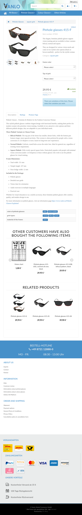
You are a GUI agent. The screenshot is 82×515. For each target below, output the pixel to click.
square (57, 215)
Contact (6, 370)
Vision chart (19, 264)
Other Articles (60, 12)
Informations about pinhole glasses (15, 389)
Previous (10, 260)
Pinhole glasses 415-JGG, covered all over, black (41, 266)
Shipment (7, 405)
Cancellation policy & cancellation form (16, 417)
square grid (54, 56)
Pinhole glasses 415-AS (63, 316)
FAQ (5, 383)
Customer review (9, 386)
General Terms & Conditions (13, 411)
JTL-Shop (45, 511)
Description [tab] (12, 115)
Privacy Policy (8, 414)
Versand (53, 509)
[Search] (45, 6)
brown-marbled (52, 211)
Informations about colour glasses (14, 392)
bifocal (51, 215)
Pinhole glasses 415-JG (41, 316)
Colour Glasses (44, 12)
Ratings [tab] (22, 115)
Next (71, 260)
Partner (6, 372)
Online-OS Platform (10, 395)
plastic (45, 219)
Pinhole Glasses (28, 12)
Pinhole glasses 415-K (19, 316)
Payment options (9, 408)
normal (45, 215)
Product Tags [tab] (33, 115)
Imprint (6, 367)
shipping (45, 94)
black (44, 211)
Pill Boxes (13, 12)
